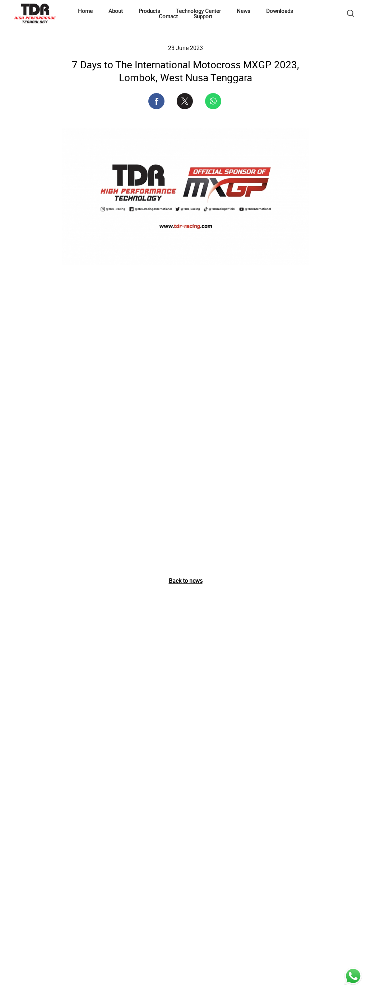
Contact (168, 16)
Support (203, 16)
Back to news (186, 581)
